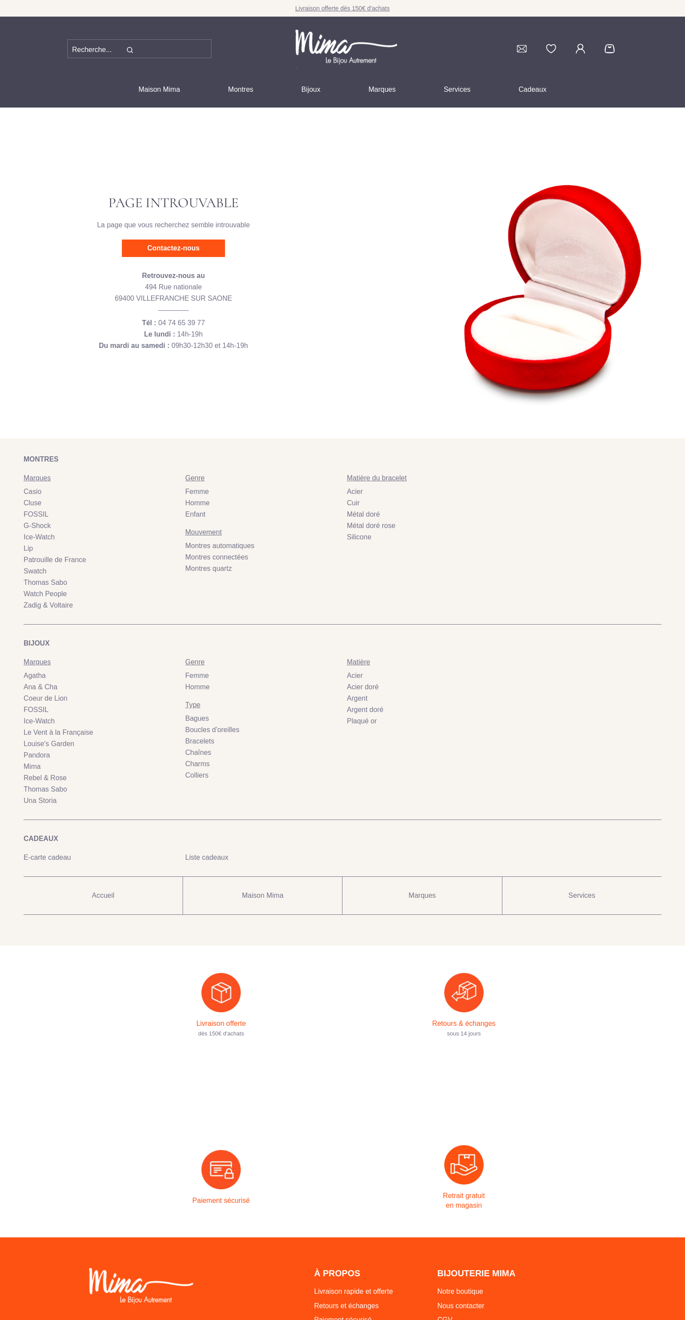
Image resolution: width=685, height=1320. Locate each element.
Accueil (103, 895)
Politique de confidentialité (478, 1269)
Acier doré (363, 687)
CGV (445, 1255)
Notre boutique (460, 1226)
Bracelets (199, 741)
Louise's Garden (49, 743)
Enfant (195, 514)
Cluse (33, 503)
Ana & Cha (40, 687)
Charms (197, 764)
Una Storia (40, 800)
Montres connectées (216, 557)
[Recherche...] (100, 50)
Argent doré (365, 709)
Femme (197, 491)
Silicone (359, 537)
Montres (240, 89)
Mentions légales (463, 1283)
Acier (355, 491)
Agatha (35, 675)
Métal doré (363, 514)
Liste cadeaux (206, 857)
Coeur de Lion (46, 698)
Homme (197, 503)
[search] (129, 49)
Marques (381, 89)
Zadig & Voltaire (48, 605)
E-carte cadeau (47, 857)
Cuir (353, 503)
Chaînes (198, 752)
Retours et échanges (346, 1241)
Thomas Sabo (45, 582)
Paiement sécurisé (343, 1255)
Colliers (196, 775)
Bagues (197, 718)
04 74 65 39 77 (181, 323)
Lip (28, 548)
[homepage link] (342, 49)
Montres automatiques (219, 545)
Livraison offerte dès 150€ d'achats (342, 8)
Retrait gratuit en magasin (354, 1269)
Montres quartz (208, 568)
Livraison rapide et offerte (353, 1226)
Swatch (35, 571)
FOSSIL (36, 514)
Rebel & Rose (45, 778)
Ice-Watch (39, 537)
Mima (32, 766)
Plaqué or (362, 721)
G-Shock (37, 525)
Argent (357, 698)
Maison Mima (159, 89)
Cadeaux (533, 89)
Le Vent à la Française (58, 732)
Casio (33, 491)
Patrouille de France (55, 559)
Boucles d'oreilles (212, 729)
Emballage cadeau (343, 1283)
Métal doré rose (371, 525)
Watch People (45, 593)
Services (457, 89)
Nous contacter (460, 1241)
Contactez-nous (173, 248)
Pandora (37, 755)
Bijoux (311, 89)
